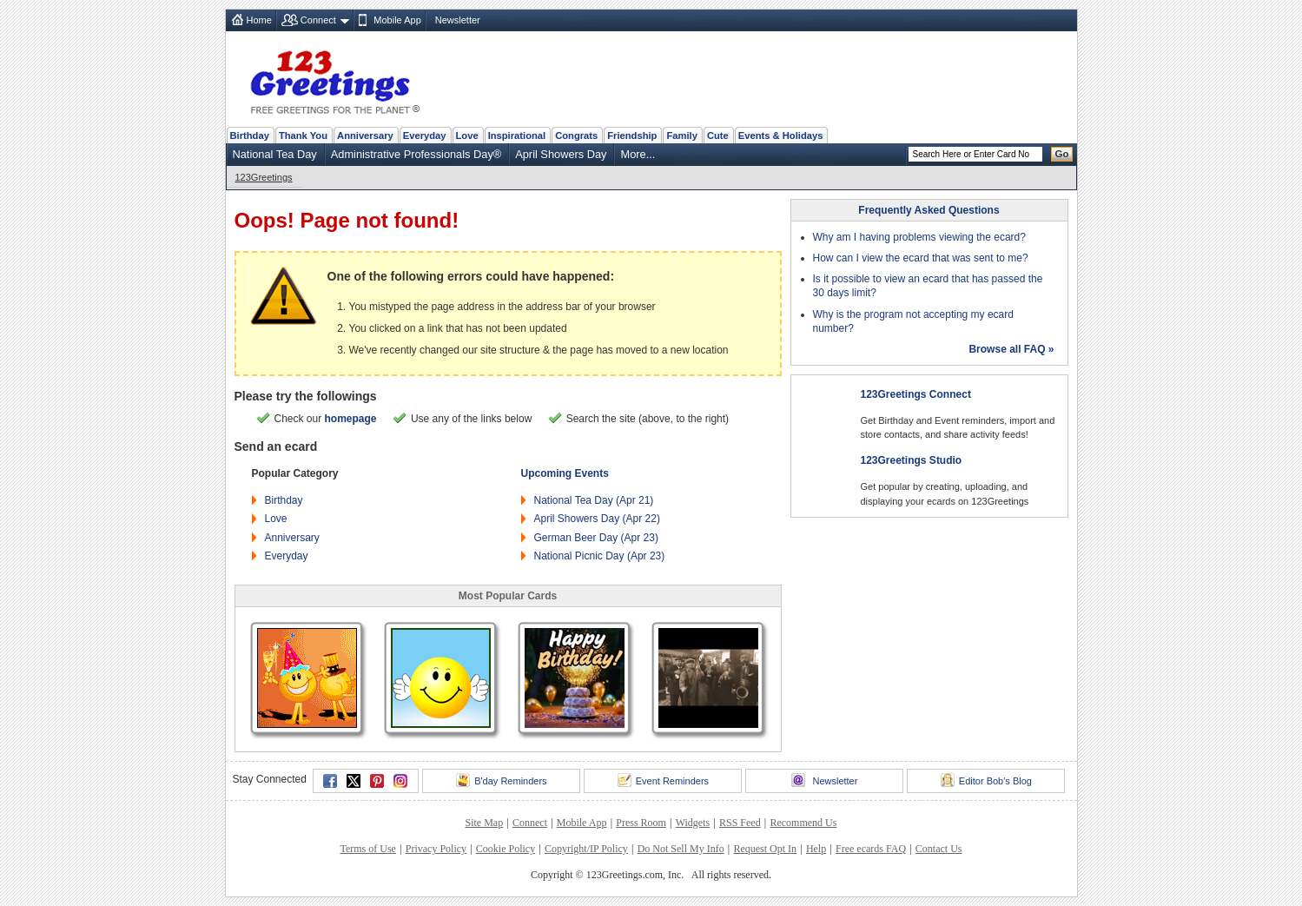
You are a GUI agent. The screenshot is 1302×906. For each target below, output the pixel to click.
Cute (718, 135)
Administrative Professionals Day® (416, 154)
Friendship (632, 135)
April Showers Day (560, 154)
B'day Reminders (501, 780)
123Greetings (264, 177)
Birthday (249, 135)
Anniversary (365, 135)
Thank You (303, 135)
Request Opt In (764, 849)
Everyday (424, 135)
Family (681, 135)
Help (816, 849)
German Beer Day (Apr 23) (596, 538)
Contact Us (938, 849)
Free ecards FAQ (871, 849)
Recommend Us (803, 823)
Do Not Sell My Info (681, 849)
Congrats (576, 135)
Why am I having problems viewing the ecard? (919, 237)
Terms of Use (367, 849)
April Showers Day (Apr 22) (597, 519)
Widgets (693, 823)
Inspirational (517, 135)
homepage (351, 419)
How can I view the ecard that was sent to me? (920, 258)
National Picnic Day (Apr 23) (599, 556)
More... (637, 154)
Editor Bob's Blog (986, 780)
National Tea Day (275, 154)
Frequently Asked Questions (928, 210)
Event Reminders (663, 780)
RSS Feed (740, 823)
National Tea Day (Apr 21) (594, 500)
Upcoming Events (565, 473)
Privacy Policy (436, 849)
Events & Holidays (780, 135)
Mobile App (396, 20)
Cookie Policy (505, 849)
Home (259, 20)
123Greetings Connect (916, 394)
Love (467, 135)
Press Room (641, 823)
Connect (318, 20)
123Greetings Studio (911, 460)
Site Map (485, 823)
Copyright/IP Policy (586, 849)
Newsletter (457, 20)
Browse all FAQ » (1011, 349)
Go (1062, 154)
